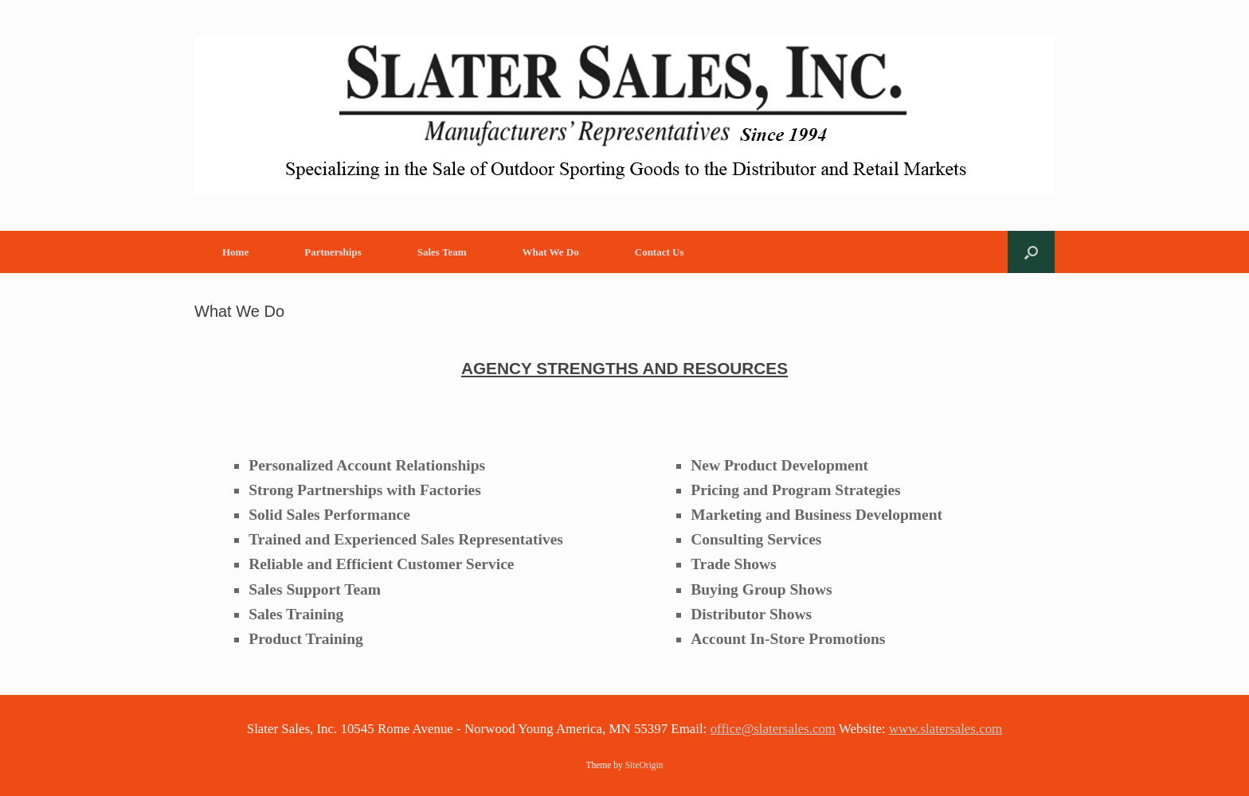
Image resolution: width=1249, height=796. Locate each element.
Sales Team (442, 252)
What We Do (550, 252)
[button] (1031, 252)
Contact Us (659, 252)
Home (235, 252)
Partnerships (333, 252)
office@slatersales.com (773, 728)
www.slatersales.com (945, 728)
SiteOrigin (644, 765)
